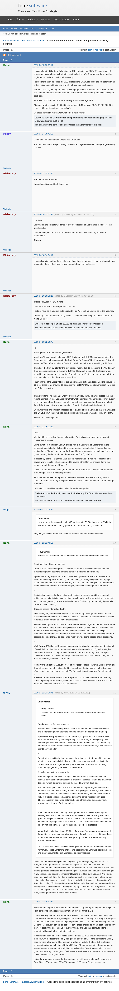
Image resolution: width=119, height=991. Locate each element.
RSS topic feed (14, 55)
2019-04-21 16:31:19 (43, 426)
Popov (7, 133)
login (90, 50)
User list (24, 28)
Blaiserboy (9, 173)
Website (7, 168)
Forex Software (16, 19)
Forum (76, 19)
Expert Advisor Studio (33, 40)
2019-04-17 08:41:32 (43, 134)
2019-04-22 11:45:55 (43, 543)
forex (32, 5)
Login (52, 28)
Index (5, 28)
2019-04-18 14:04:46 (43, 255)
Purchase (45, 19)
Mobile (14, 28)
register (98, 50)
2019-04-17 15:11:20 (43, 173)
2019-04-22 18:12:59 (43, 901)
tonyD (6, 509)
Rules (33, 28)
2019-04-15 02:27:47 (43, 65)
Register (43, 28)
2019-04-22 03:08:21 (43, 509)
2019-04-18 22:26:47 (43, 342)
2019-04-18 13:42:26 (43, 214)
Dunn (6, 65)
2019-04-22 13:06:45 (43, 693)
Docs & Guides (61, 19)
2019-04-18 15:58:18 (43, 296)
